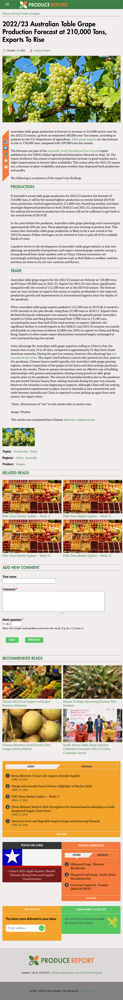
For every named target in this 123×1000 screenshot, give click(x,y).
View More (91, 898)
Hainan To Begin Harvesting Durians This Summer (89, 703)
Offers (77, 855)
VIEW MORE (61, 834)
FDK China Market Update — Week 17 (26, 516)
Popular (87, 766)
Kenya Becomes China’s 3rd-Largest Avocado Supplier (46, 776)
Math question (12, 620)
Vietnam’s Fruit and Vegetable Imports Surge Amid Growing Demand (55, 821)
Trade (33, 451)
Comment (9, 589)
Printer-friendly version (6, 161)
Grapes (20, 464)
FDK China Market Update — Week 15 (87, 516)
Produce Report (42, 50)
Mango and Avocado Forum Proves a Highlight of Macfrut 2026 (51, 786)
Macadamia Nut (81, 878)
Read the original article (79, 420)
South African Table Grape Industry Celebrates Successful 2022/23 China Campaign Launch (87, 749)
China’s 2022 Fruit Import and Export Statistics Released (26, 703)
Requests (102, 855)
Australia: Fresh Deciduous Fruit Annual (73, 151)
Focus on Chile (32, 845)
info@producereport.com (65, 972)
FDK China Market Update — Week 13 (26, 556)
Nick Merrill (86, 990)
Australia (31, 458)
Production (21, 451)
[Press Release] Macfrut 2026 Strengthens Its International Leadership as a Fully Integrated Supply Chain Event (63, 809)
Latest (30, 766)
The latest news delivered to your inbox (31, 919)
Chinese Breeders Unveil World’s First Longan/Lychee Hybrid (26, 747)
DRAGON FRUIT (81, 889)
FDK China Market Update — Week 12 (87, 556)
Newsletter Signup (91, 972)
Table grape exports (83, 139)
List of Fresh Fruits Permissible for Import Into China (85, 921)
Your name (9, 576)
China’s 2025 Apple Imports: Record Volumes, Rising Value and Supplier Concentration (32, 875)
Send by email (6, 167)
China (20, 458)
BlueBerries (78, 868)
